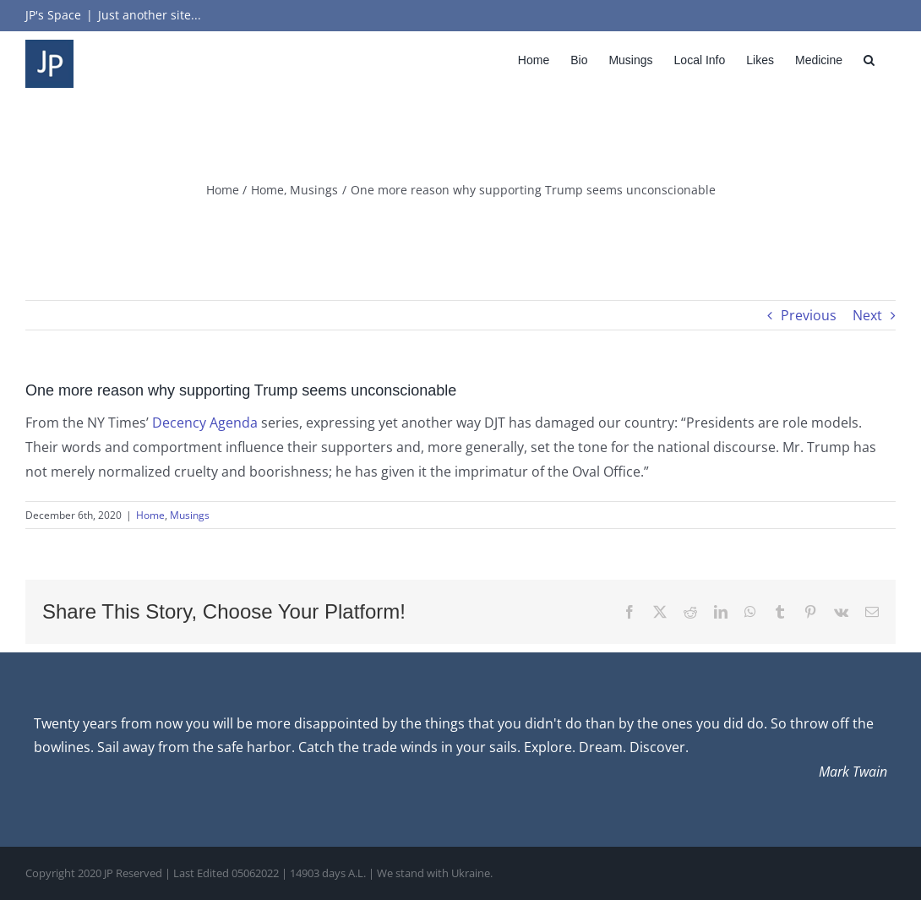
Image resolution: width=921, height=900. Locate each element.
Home (150, 515)
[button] (869, 59)
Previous (809, 315)
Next (867, 315)
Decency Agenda (205, 422)
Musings (190, 515)
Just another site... (149, 15)
